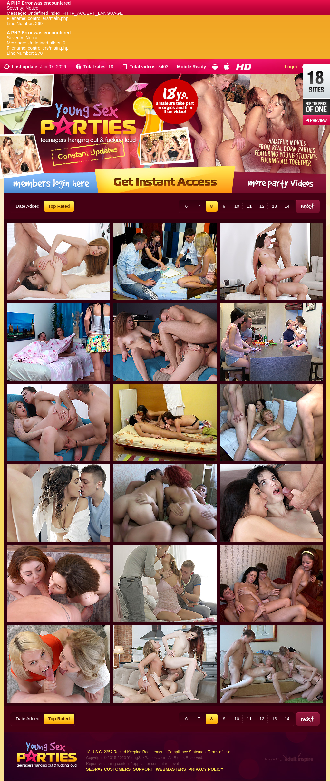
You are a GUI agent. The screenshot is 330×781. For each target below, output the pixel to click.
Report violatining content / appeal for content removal (132, 763)
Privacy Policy (206, 769)
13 (274, 206)
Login (291, 66)
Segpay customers (108, 769)
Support (143, 769)
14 (287, 206)
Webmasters (171, 769)
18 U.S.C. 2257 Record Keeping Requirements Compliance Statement (146, 752)
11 (249, 206)
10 (236, 206)
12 (262, 206)
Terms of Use (219, 752)
